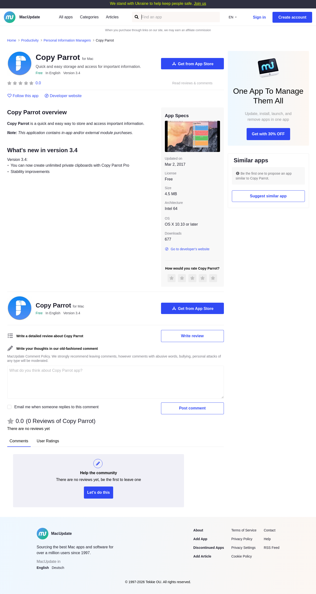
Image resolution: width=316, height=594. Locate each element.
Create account (292, 17)
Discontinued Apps (208, 547)
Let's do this (98, 492)
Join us (200, 3)
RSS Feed (271, 547)
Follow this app (23, 96)
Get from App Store (192, 64)
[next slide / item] (216, 136)
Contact (269, 530)
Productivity (29, 40)
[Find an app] (136, 17)
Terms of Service (244, 530)
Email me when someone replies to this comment (56, 407)
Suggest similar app (268, 196)
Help (267, 539)
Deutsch (58, 567)
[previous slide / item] (168, 136)
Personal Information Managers (67, 40)
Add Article (202, 556)
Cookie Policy (241, 556)
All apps (66, 17)
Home (11, 40)
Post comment (192, 408)
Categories (89, 17)
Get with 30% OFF (268, 133)
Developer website (63, 96)
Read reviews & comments (192, 83)
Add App (200, 539)
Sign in (259, 17)
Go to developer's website (187, 249)
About (198, 530)
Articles (112, 17)
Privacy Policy (241, 539)
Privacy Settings (243, 547)
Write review (192, 335)
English (43, 567)
